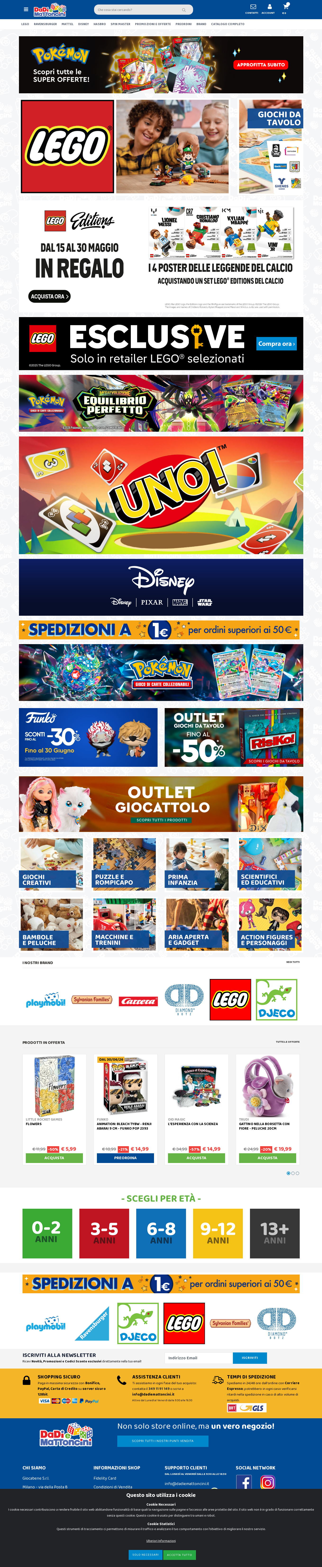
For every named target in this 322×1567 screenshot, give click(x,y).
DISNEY (83, 24)
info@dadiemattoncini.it (187, 1484)
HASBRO (100, 24)
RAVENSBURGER (45, 24)
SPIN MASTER (120, 24)
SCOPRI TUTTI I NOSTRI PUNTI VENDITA (163, 1441)
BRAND (201, 24)
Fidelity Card (105, 1478)
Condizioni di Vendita (113, 1487)
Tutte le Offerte (287, 1042)
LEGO (25, 24)
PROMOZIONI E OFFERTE (153, 24)
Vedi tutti (293, 962)
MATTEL (67, 24)
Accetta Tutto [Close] (179, 1555)
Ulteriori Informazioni (161, 1541)
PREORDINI (184, 24)
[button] (288, 10)
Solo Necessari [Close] (145, 1554)
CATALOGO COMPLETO (228, 24)
